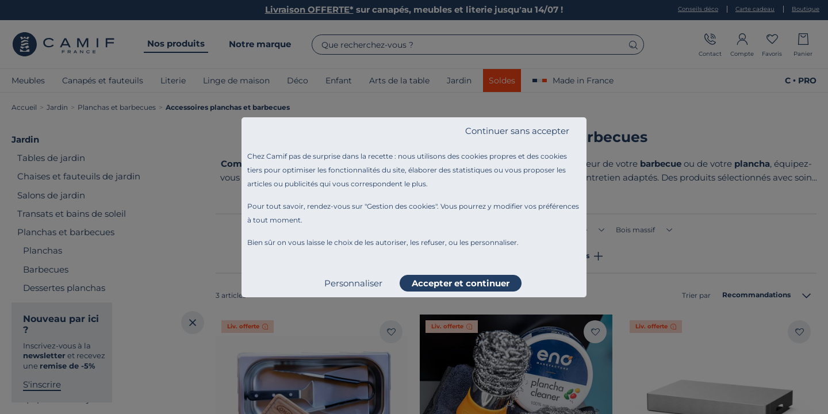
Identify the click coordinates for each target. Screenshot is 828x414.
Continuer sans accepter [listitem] (517, 130)
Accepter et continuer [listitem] (460, 283)
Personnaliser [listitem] (353, 283)
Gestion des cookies (401, 206)
